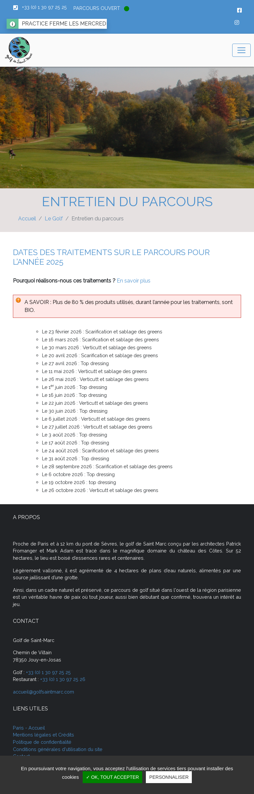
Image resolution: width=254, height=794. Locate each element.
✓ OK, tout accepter (112, 777)
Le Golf (54, 218)
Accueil (27, 218)
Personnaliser (169, 777)
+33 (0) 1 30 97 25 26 (62, 679)
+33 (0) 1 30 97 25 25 (48, 672)
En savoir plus (133, 281)
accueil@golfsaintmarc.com (43, 692)
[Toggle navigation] (241, 50)
